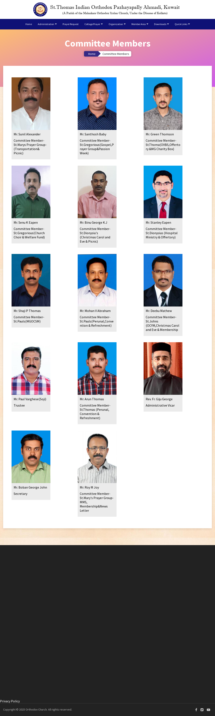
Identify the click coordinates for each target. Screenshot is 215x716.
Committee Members (115, 54)
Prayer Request (71, 24)
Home (28, 24)
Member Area (138, 24)
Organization (116, 24)
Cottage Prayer (92, 24)
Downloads (160, 24)
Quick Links (181, 24)
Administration (46, 24)
